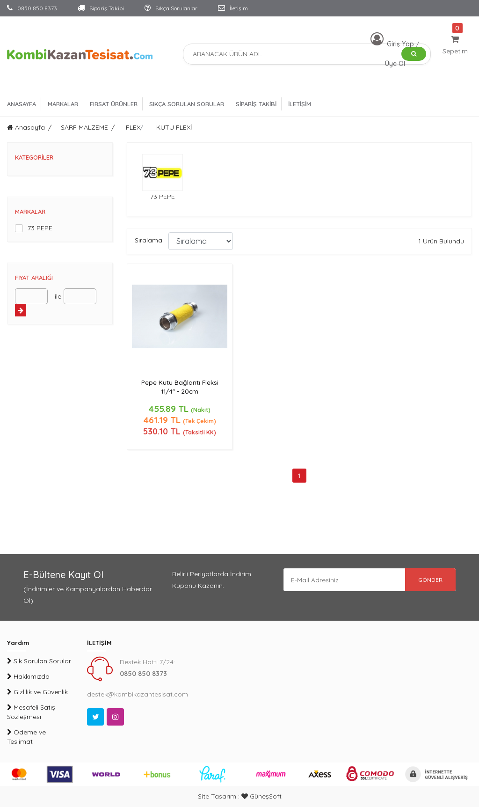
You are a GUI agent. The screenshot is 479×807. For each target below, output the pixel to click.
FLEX (133, 127)
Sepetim (455, 45)
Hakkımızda (28, 676)
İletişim (233, 8)
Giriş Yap (401, 44)
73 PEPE (40, 228)
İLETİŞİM (299, 104)
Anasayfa (26, 127)
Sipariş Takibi (101, 8)
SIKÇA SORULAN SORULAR (186, 104)
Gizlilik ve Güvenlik (37, 692)
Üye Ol (395, 63)
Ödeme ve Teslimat (26, 737)
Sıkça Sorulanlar (171, 8)
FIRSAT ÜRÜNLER (114, 104)
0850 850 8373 (32, 8)
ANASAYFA (21, 104)
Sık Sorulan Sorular (39, 661)
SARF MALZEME (84, 127)
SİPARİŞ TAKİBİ (256, 104)
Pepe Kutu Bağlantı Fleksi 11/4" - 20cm (180, 387)
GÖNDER (430, 579)
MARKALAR (63, 104)
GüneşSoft (261, 796)
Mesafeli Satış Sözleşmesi (31, 712)
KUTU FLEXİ (174, 127)
